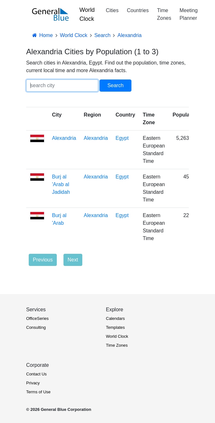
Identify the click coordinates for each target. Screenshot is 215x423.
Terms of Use (38, 391)
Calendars (115, 318)
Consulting (36, 327)
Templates (115, 327)
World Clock (87, 14)
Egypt (122, 138)
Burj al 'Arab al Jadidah (61, 184)
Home (42, 35)
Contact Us (36, 374)
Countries (138, 10)
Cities (112, 10)
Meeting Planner (189, 14)
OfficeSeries (37, 318)
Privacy (33, 383)
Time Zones (164, 14)
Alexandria (64, 138)
